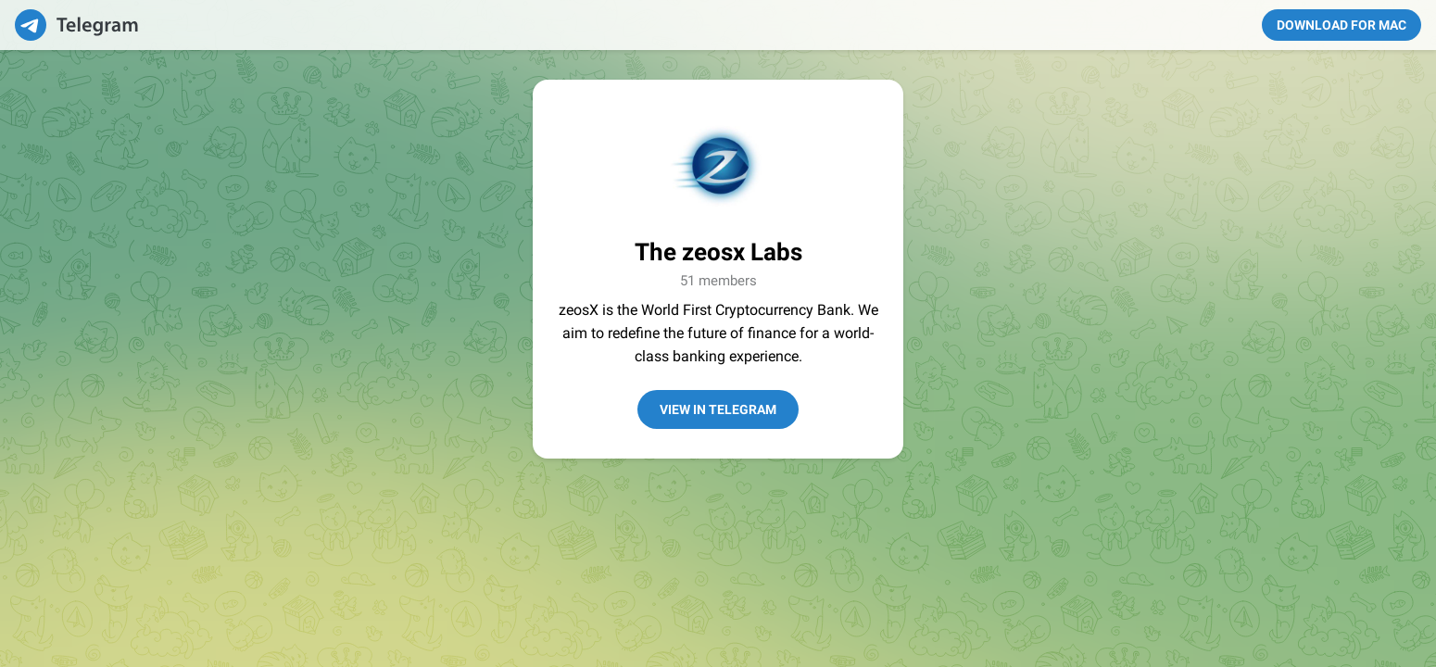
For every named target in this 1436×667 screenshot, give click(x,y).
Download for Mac (1341, 25)
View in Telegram (718, 409)
